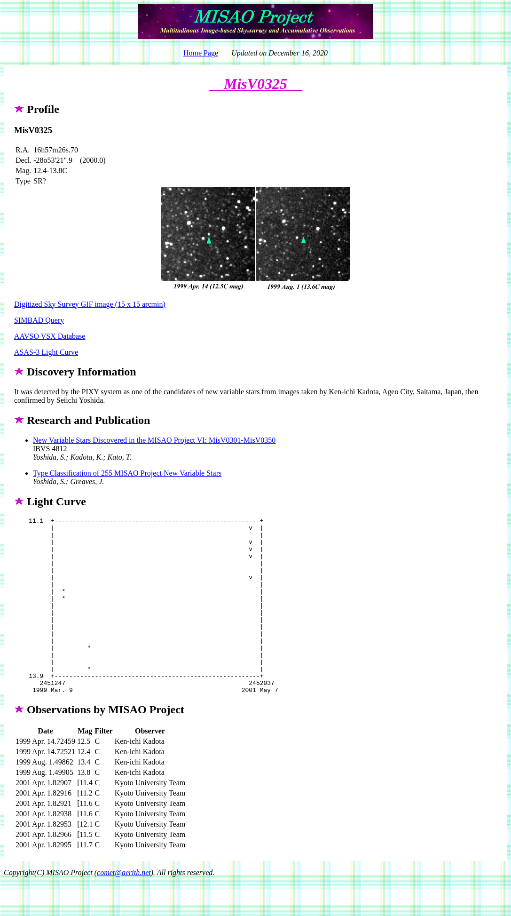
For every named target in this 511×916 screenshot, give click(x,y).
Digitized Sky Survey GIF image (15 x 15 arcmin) (89, 304)
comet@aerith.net (124, 908)
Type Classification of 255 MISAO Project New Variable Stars (127, 473)
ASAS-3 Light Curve (46, 352)
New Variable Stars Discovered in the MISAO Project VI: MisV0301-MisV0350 (154, 440)
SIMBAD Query (39, 320)
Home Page (200, 53)
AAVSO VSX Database (49, 336)
